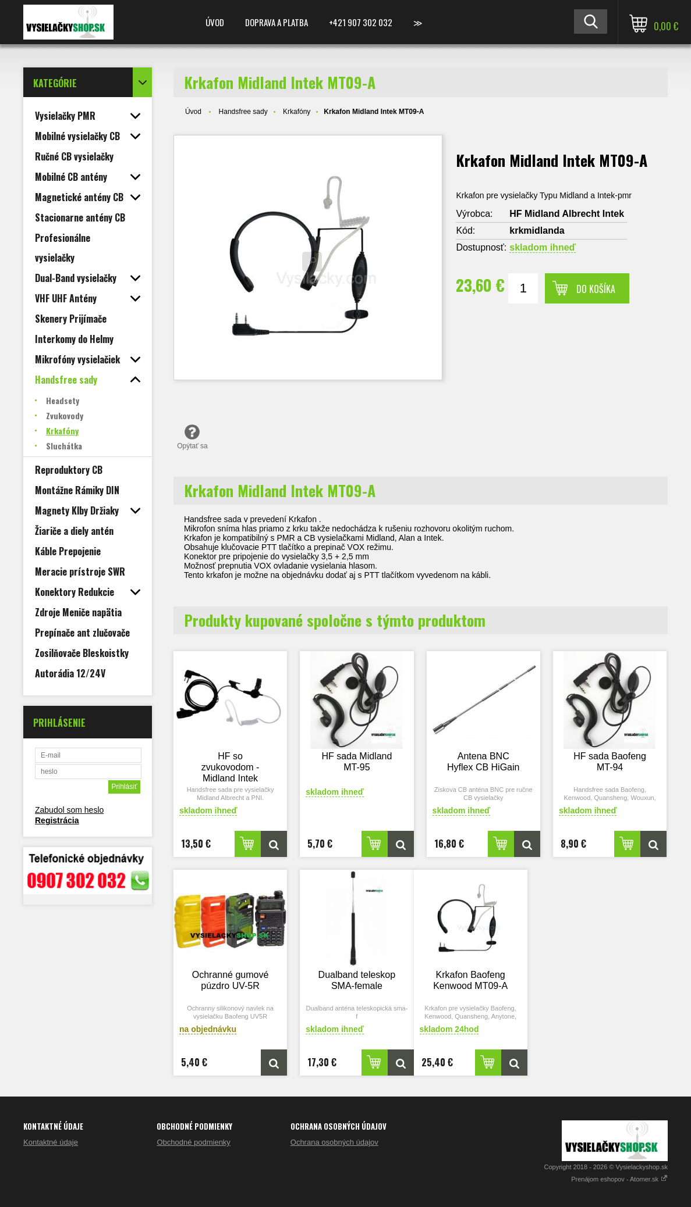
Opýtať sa (192, 436)
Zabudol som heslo (69, 810)
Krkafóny (296, 112)
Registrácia (57, 820)
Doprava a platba (276, 22)
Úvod (214, 22)
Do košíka (595, 289)
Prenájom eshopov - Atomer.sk (619, 1179)
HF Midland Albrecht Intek (566, 214)
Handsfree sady (243, 112)
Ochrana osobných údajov (334, 1142)
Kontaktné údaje (50, 1142)
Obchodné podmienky (193, 1142)
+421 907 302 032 (360, 22)
